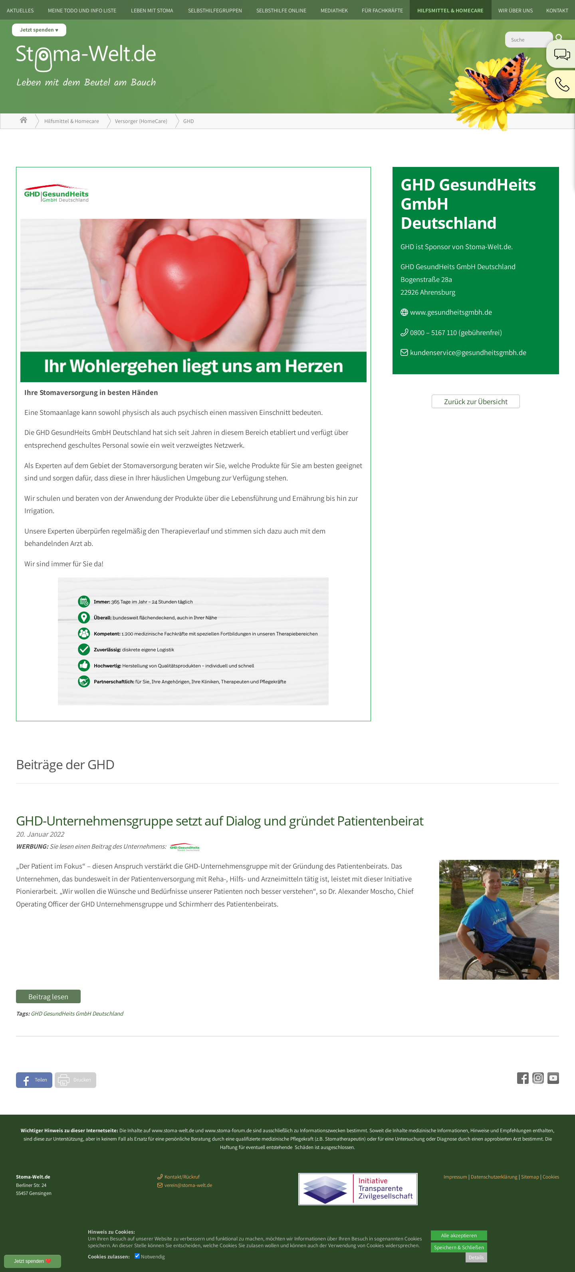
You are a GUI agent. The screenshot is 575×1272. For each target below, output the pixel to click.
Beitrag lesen (48, 996)
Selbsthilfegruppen (215, 10)
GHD (188, 121)
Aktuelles (20, 10)
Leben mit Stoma (152, 10)
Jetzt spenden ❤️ (32, 1261)
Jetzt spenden (37, 29)
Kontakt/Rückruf (182, 1176)
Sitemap (530, 1176)
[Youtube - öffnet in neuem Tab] (552, 1081)
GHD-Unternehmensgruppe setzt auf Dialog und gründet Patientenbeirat (219, 820)
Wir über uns (515, 10)
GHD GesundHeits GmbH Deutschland (77, 1013)
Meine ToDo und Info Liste (82, 10)
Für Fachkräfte (382, 10)
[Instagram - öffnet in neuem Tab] (537, 1081)
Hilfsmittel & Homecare (450, 10)
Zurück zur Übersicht (476, 401)
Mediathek (334, 10)
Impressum (455, 1176)
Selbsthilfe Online (281, 10)
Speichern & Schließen (459, 1247)
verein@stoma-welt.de (188, 1185)
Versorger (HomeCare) (141, 121)
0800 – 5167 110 (433, 332)
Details (476, 1257)
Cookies (551, 1176)
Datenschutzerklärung (494, 1176)
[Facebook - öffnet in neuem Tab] (522, 1081)
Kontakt (557, 10)
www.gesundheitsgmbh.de (451, 312)
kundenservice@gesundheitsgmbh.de (468, 352)
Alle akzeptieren (459, 1235)
